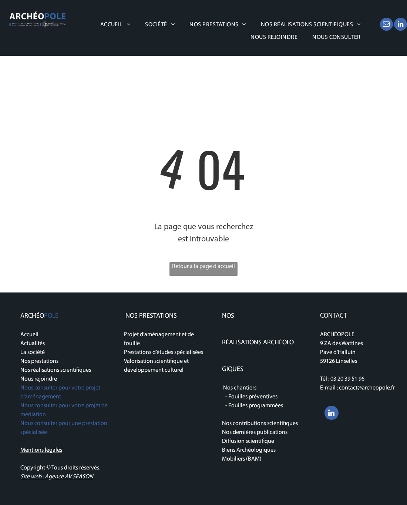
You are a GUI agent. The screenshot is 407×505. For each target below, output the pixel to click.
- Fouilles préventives (250, 397)
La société (32, 352)
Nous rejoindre (38, 379)
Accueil (29, 335)
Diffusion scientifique (248, 441)
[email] (386, 25)
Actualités (32, 344)
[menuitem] (115, 25)
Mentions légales (41, 450)
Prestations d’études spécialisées (163, 352)
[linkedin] (400, 25)
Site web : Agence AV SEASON (56, 477)
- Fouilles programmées (252, 406)
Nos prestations (39, 361)
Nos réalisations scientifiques (55, 370)
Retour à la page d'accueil (203, 267)
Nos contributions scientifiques (260, 424)
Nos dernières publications (255, 432)
